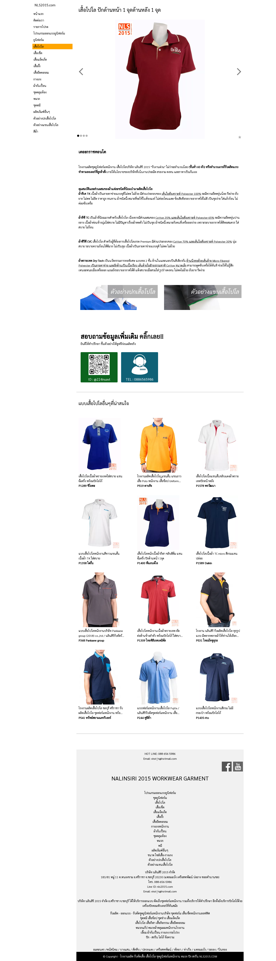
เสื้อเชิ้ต (37, 53)
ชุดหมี (36, 105)
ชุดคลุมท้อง (39, 92)
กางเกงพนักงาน (160, 826)
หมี (160, 845)
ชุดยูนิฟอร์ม (160, 798)
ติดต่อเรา (38, 20)
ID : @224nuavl (99, 368)
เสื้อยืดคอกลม (41, 72)
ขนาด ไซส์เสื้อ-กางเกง (160, 855)
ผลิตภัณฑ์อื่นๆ (41, 112)
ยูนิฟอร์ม (38, 40)
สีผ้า (35, 131)
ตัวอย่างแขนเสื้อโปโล (45, 125)
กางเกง (37, 79)
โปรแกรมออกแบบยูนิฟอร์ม (49, 33)
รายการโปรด (40, 27)
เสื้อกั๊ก (36, 66)
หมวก (36, 99)
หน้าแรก (38, 14)
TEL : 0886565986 (139, 368)
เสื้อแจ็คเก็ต (40, 59)
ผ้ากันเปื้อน (39, 86)
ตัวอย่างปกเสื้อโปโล (44, 118)
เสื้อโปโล (38, 46)
